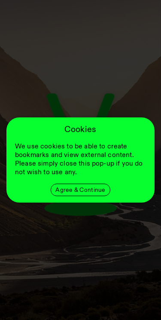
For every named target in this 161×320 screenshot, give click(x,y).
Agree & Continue (80, 190)
